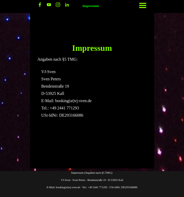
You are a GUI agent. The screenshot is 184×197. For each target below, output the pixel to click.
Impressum (90, 6)
